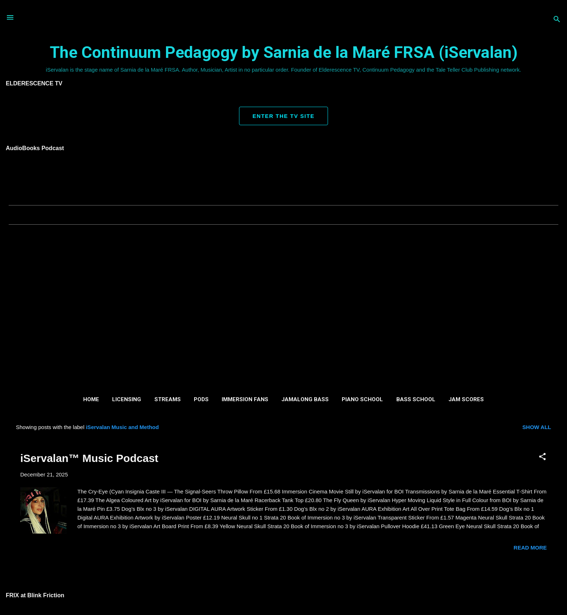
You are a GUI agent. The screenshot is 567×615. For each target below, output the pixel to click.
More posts (283, 577)
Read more (530, 547)
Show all (537, 427)
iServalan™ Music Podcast (89, 458)
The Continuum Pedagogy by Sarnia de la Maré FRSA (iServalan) (283, 52)
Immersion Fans (245, 399)
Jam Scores (466, 399)
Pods (201, 399)
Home (91, 399)
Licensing (126, 399)
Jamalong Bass (305, 399)
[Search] (557, 20)
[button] (542, 457)
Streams (167, 399)
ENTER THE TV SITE (283, 116)
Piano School (362, 399)
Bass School (415, 399)
